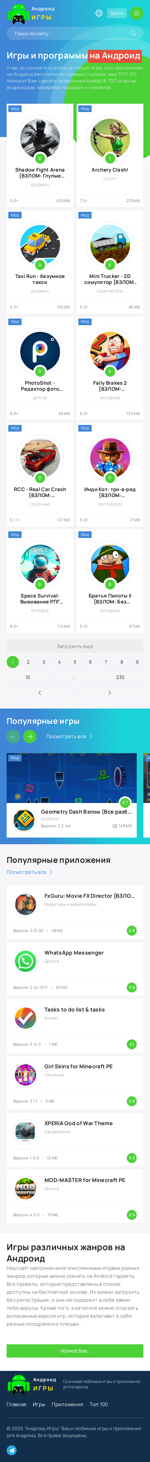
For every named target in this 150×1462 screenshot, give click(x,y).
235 (120, 677)
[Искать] (133, 33)
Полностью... (75, 1351)
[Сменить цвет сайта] (99, 13)
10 (28, 677)
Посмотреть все (66, 736)
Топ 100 (99, 1404)
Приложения (67, 1404)
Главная (16, 1404)
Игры (39, 1404)
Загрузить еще (75, 646)
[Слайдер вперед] (30, 736)
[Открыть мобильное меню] (136, 13)
